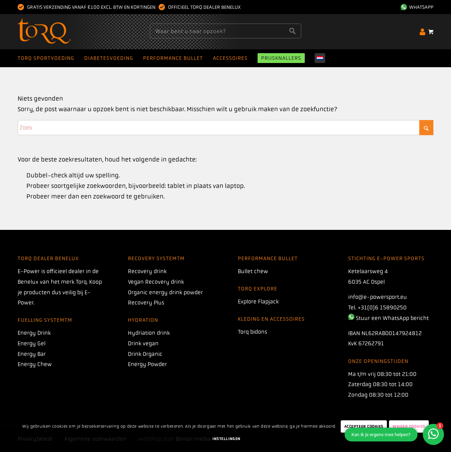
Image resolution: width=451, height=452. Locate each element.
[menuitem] (415, 7)
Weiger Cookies (409, 426)
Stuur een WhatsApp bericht (392, 318)
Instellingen (226, 439)
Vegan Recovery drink (156, 281)
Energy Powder (147, 364)
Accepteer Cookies (363, 426)
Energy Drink (34, 332)
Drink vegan (143, 343)
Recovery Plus (146, 302)
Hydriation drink (149, 332)
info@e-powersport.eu (377, 297)
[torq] (58, 31)
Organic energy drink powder (165, 292)
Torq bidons (252, 331)
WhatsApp (417, 7)
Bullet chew (253, 271)
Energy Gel (31, 343)
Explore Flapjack (258, 301)
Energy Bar (32, 354)
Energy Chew (35, 364)
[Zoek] (225, 127)
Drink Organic (145, 354)
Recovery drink (147, 271)
